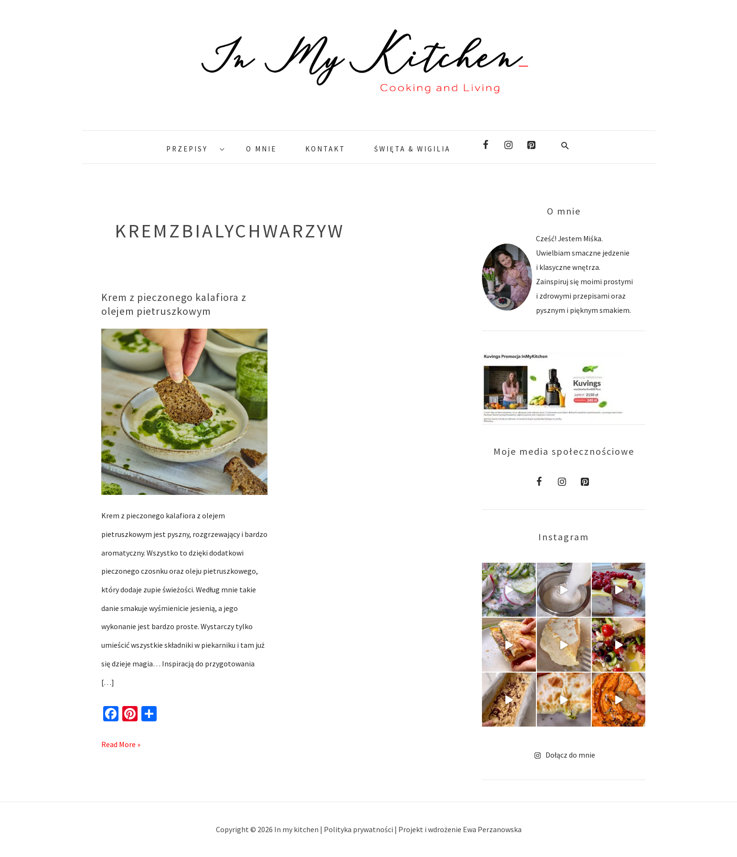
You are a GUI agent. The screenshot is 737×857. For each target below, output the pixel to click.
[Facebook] (485, 145)
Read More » (120, 742)
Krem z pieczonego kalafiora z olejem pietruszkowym (173, 303)
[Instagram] (508, 145)
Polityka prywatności (359, 829)
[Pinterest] (531, 145)
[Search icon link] (565, 145)
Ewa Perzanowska (492, 829)
